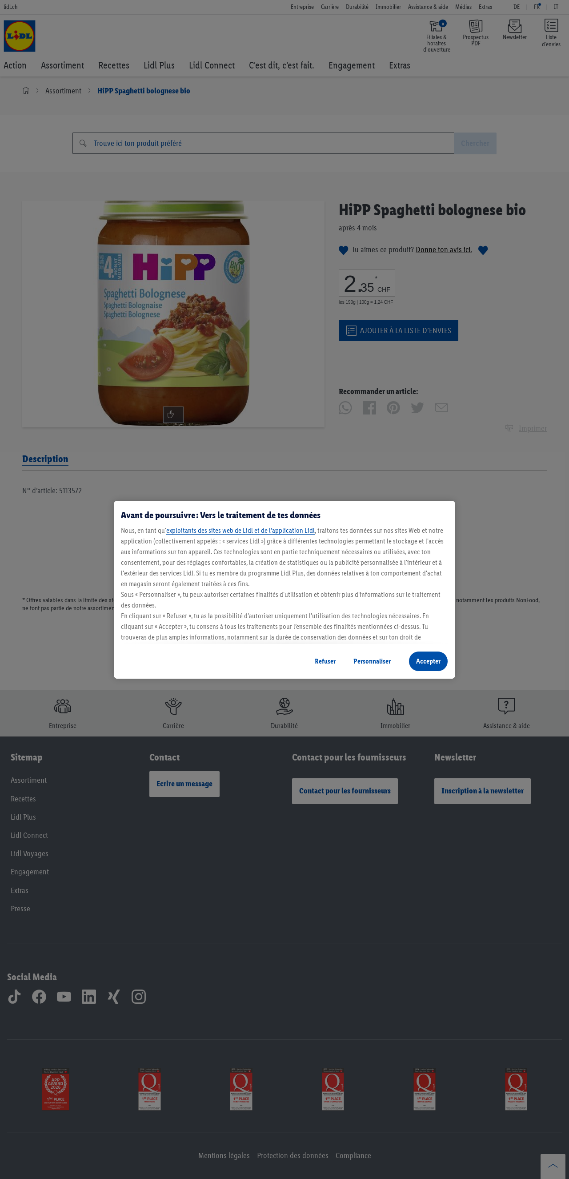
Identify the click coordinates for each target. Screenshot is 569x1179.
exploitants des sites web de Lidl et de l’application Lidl (240, 530)
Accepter (428, 661)
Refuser (325, 661)
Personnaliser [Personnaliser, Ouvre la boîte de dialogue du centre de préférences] (372, 661)
